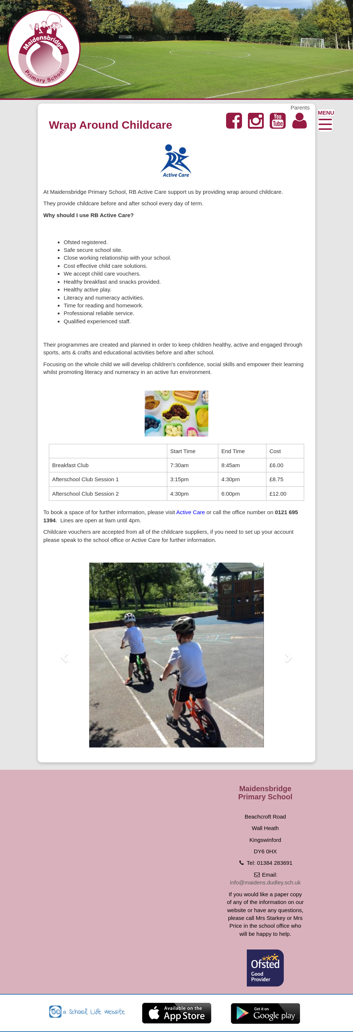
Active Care (190, 512)
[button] (63, 655)
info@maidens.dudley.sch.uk (265, 882)
